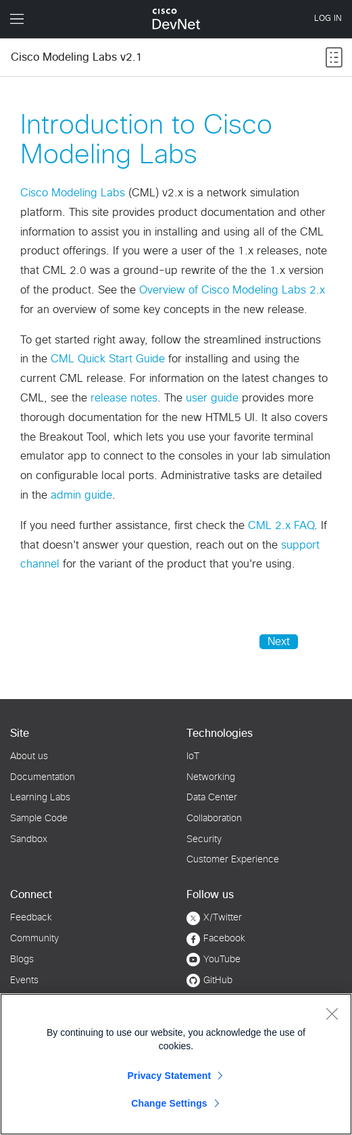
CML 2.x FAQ (281, 525)
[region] (176, 1064)
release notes (124, 398)
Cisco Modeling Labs (72, 193)
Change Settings (169, 1103)
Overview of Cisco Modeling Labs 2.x (232, 290)
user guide (212, 398)
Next (279, 641)
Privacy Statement (169, 1075)
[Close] (331, 1013)
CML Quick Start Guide (108, 359)
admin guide (81, 495)
